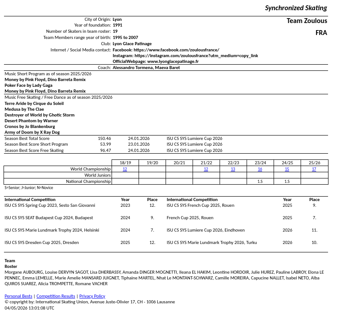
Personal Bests (18, 296)
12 (125, 169)
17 (314, 169)
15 (287, 169)
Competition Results (56, 296)
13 (233, 169)
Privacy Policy (92, 296)
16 (260, 169)
